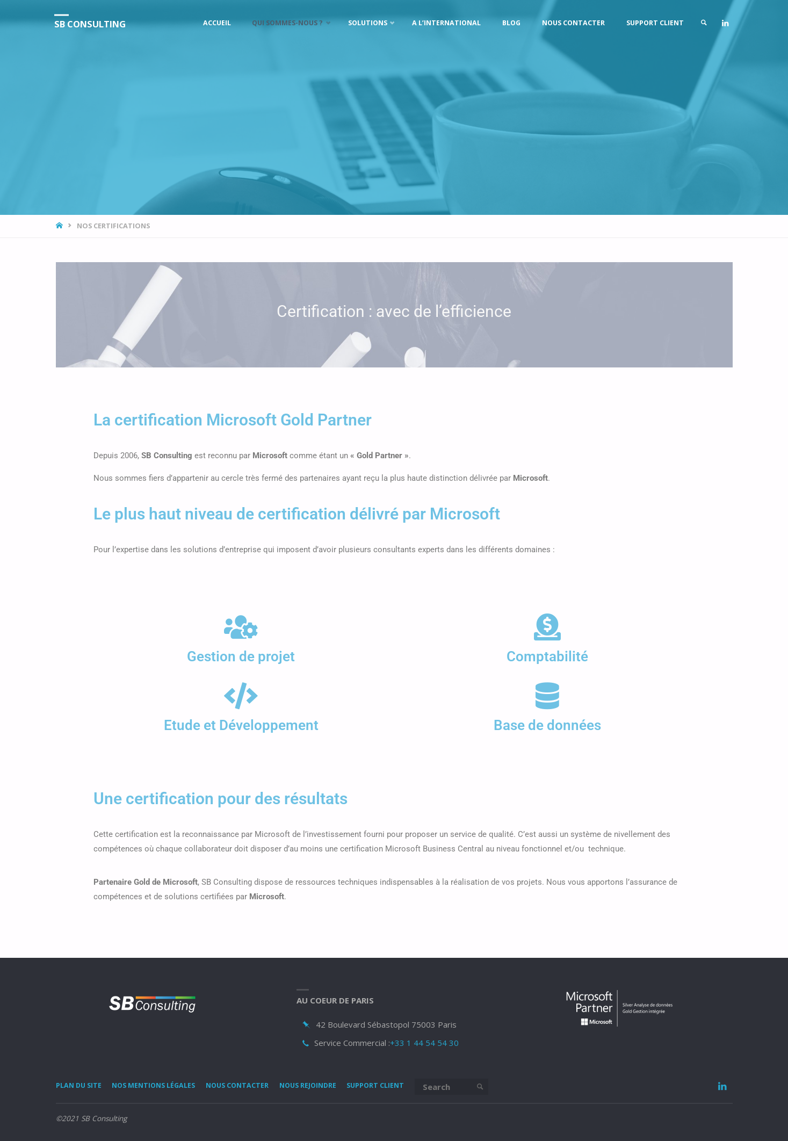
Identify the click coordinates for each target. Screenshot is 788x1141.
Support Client (403, 1086)
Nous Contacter (253, 1086)
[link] (699, 23)
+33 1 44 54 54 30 (424, 1042)
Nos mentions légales (162, 1086)
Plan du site (81, 1086)
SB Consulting (96, 23)
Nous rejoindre (329, 1086)
